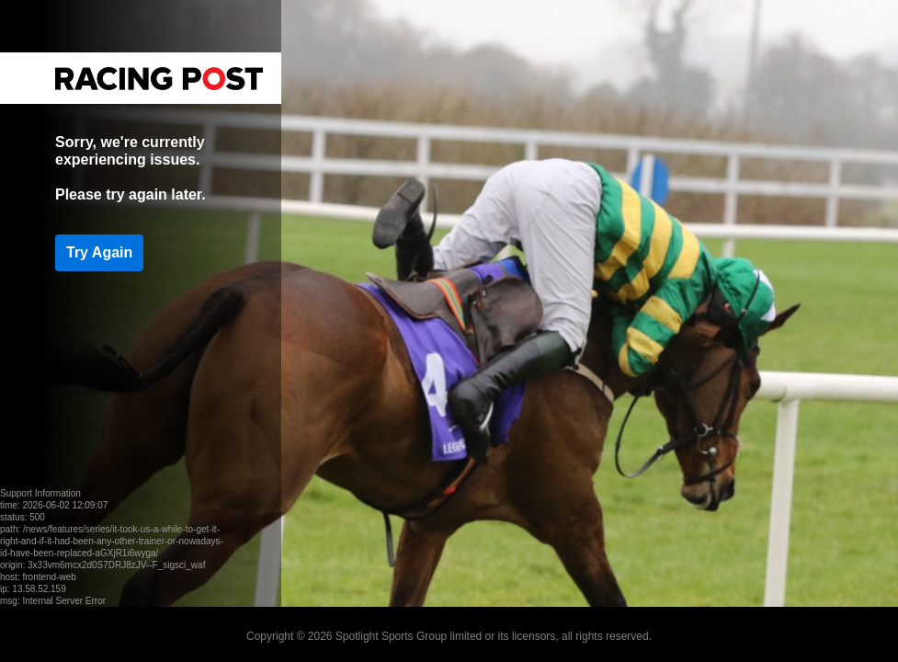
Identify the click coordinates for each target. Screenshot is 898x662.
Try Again (99, 252)
